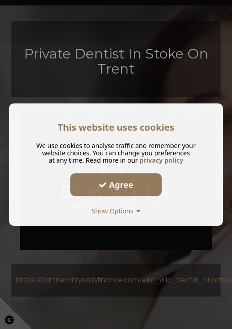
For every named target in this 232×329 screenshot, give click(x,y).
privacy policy (161, 160)
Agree (116, 184)
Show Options (116, 211)
